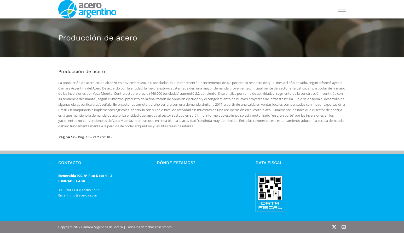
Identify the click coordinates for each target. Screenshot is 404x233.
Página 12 (66, 137)
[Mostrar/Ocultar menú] (342, 9)
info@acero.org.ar (83, 195)
